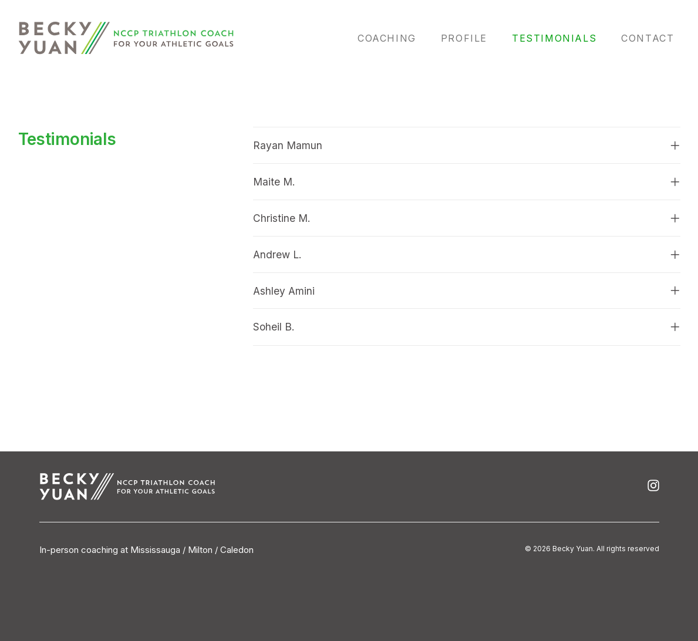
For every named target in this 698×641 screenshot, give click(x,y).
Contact (647, 38)
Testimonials (554, 38)
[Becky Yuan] (126, 38)
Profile (464, 38)
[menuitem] (394, 38)
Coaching (387, 38)
